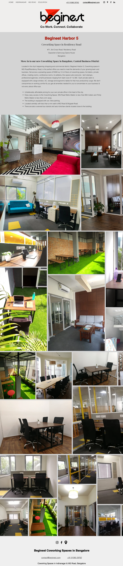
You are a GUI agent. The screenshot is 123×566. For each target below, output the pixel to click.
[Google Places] (107, 2)
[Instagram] (104, 2)
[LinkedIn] (114, 2)
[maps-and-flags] (66, 542)
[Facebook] (111, 2)
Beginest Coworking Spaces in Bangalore (61, 550)
